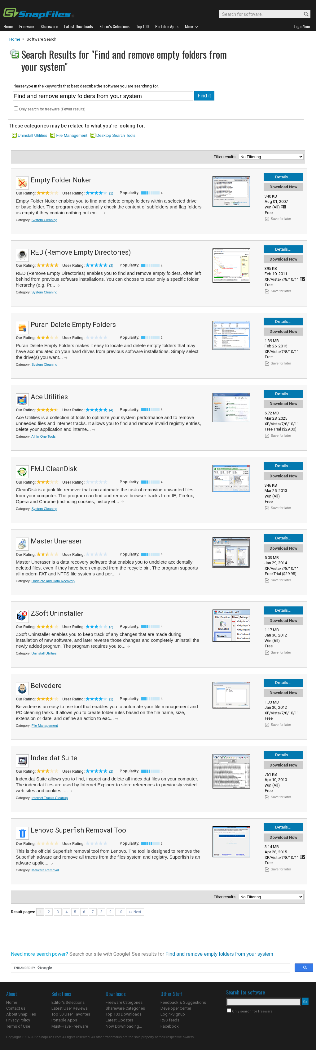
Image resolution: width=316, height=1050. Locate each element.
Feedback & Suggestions (183, 1002)
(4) (111, 410)
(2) (111, 627)
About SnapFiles (21, 1014)
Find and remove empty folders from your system (219, 954)
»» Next (135, 912)
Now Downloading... (124, 1026)
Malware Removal (45, 870)
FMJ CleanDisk (54, 469)
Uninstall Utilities (32, 135)
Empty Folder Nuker (61, 180)
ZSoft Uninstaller (57, 613)
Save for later (281, 219)
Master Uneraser (56, 541)
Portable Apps (64, 1020)
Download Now (283, 187)
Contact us (15, 1008)
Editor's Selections (68, 1002)
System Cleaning (44, 220)
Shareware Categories (125, 1008)
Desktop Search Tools (115, 135)
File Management (71, 135)
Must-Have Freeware (69, 1026)
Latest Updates (119, 1020)
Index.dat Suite (54, 758)
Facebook (169, 1026)
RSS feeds (169, 1020)
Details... (283, 177)
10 (120, 912)
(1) (111, 193)
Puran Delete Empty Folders (73, 324)
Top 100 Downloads (124, 1014)
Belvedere (46, 686)
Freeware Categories (124, 1002)
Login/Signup (172, 1014)
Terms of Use (18, 1026)
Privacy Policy (18, 1020)
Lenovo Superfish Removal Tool (79, 830)
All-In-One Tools (43, 436)
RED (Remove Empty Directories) (81, 252)
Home (14, 39)
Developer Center (175, 1008)
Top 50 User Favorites (70, 1014)
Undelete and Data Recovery (53, 581)
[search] (150, 968)
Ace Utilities (49, 397)
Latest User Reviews (69, 1008)
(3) (111, 265)
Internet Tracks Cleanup (50, 798)
